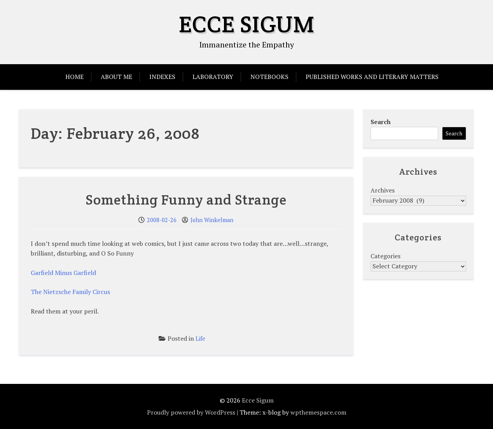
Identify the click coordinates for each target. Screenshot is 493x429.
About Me (116, 76)
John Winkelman (212, 220)
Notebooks (269, 76)
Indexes (162, 76)
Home (74, 76)
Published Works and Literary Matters (372, 76)
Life (200, 338)
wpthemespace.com (318, 412)
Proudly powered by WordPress (191, 412)
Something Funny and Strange (186, 199)
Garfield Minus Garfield (63, 272)
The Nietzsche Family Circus (70, 291)
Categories (385, 256)
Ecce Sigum (247, 24)
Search (381, 121)
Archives (383, 190)
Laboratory (212, 76)
